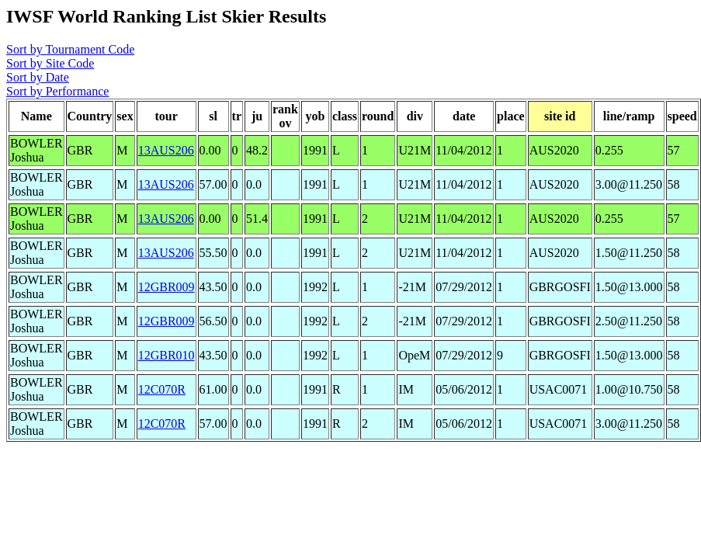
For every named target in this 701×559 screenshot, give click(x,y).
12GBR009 (166, 286)
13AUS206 (166, 150)
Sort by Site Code (50, 63)
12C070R (162, 389)
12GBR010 (166, 355)
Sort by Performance (57, 91)
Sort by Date (37, 77)
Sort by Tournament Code (70, 49)
